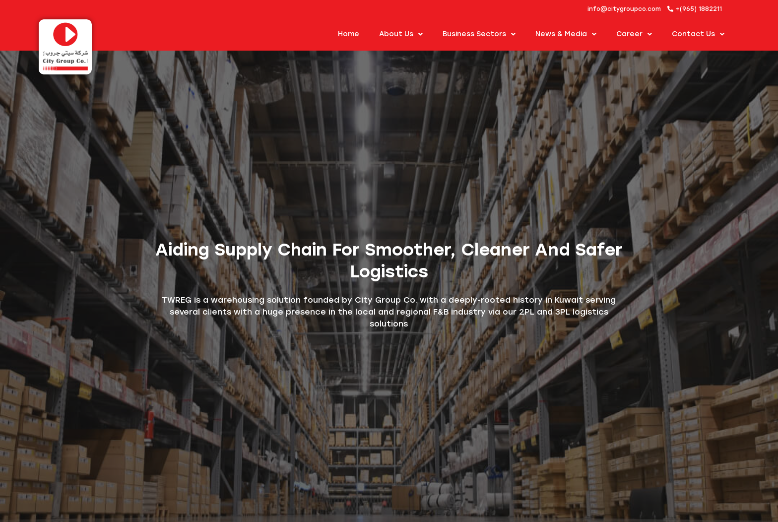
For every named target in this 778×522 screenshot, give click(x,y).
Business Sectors (479, 34)
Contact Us (698, 34)
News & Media (565, 34)
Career (634, 34)
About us (401, 34)
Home (348, 34)
